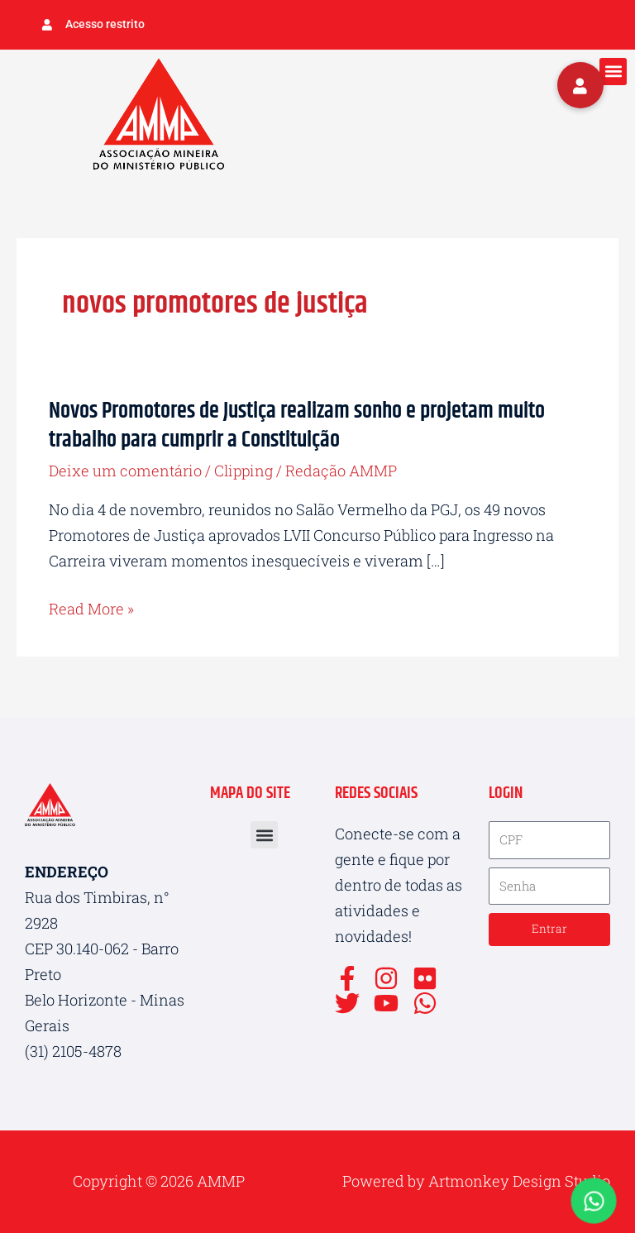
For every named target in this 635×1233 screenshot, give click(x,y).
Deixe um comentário (125, 470)
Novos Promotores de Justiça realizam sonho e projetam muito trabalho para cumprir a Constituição (297, 425)
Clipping (243, 470)
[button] (613, 71)
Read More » (91, 609)
